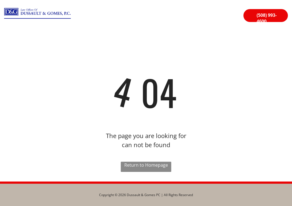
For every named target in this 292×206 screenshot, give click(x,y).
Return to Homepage (146, 165)
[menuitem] (94, 17)
